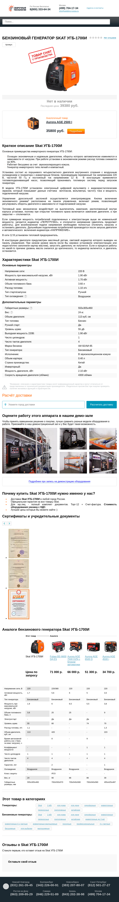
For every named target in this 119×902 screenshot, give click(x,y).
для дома (61, 805)
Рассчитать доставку (101, 404)
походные (67, 824)
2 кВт (49, 805)
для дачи (75, 805)
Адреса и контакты (95, 8)
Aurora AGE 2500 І (59, 122)
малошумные (44, 828)
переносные (43, 810)
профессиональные (85, 824)
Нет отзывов (110, 38)
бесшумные (10, 828)
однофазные (90, 805)
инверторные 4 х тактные (16, 824)
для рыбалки (26, 828)
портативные (60, 810)
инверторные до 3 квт (95, 819)
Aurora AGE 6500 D (91, 657)
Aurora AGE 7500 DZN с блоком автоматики (73, 660)
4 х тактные (105, 824)
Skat (40, 805)
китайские (75, 810)
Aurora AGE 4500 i (109, 657)
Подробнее (76, 131)
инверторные (107, 805)
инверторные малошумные (45, 824)
